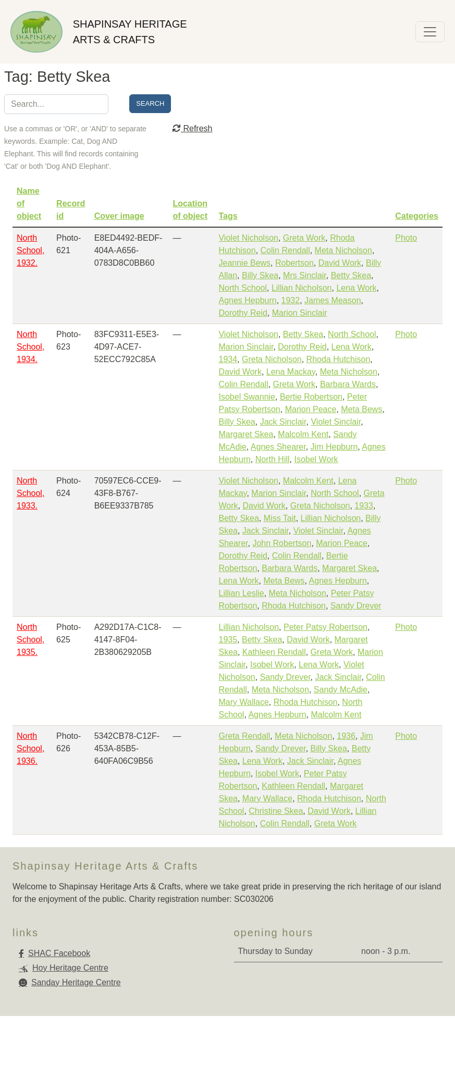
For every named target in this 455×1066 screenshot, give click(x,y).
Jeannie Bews (244, 262)
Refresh (192, 128)
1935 (227, 639)
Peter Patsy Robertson (325, 627)
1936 (346, 736)
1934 (227, 359)
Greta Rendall (244, 736)
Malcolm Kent (303, 434)
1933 (363, 505)
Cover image (119, 216)
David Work (339, 262)
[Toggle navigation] (430, 31)
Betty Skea (351, 275)
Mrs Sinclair (304, 275)
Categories (416, 216)
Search (150, 103)
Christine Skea (276, 811)
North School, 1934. (30, 347)
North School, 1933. (30, 493)
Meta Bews (361, 409)
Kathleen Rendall (274, 652)
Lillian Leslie (241, 593)
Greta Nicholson (272, 359)
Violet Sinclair (336, 421)
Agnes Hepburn (247, 300)
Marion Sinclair (299, 312)
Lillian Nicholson (302, 287)
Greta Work (304, 237)
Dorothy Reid (242, 312)
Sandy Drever (356, 605)
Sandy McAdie (340, 689)
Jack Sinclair (283, 421)
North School (242, 287)
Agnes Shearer (278, 446)
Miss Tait (280, 518)
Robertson (294, 262)
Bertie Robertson (311, 396)
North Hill (272, 459)
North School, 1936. (30, 748)
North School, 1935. (30, 639)
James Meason (332, 300)
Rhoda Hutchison (338, 359)
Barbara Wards (348, 384)
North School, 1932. (30, 250)
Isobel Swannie (246, 396)
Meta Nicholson (343, 250)
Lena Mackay (290, 371)
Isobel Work (316, 459)
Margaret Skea (245, 434)
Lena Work (356, 287)
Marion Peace (311, 409)
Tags (227, 216)
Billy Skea (260, 275)
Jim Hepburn (334, 446)
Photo (406, 237)
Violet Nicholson (248, 237)
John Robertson (281, 543)
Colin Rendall (285, 250)
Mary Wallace (243, 702)
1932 (290, 300)
